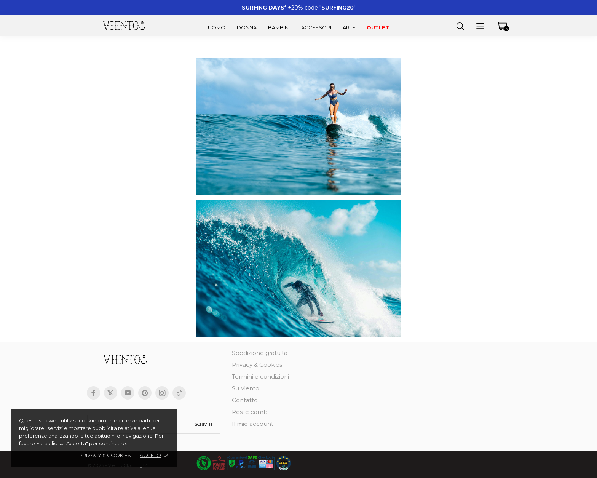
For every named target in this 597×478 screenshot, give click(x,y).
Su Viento (245, 388)
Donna (247, 27)
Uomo (216, 27)
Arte (349, 27)
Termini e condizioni (260, 376)
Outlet (378, 27)
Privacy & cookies (105, 455)
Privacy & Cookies (257, 364)
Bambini (279, 27)
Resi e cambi (250, 412)
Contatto (245, 400)
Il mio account (252, 423)
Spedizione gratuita (259, 353)
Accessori (316, 27)
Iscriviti (202, 424)
